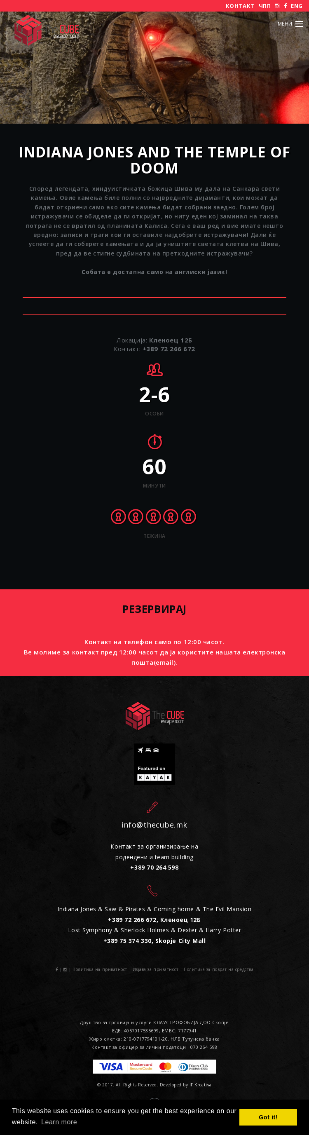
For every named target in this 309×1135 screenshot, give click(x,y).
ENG (297, 5)
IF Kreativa (201, 1085)
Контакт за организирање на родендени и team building (154, 856)
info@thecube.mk (154, 825)
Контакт (240, 5)
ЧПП (265, 5)
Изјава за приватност (156, 969)
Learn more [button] (59, 1122)
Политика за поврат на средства (218, 969)
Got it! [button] (268, 1117)
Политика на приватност (100, 969)
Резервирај (154, 609)
